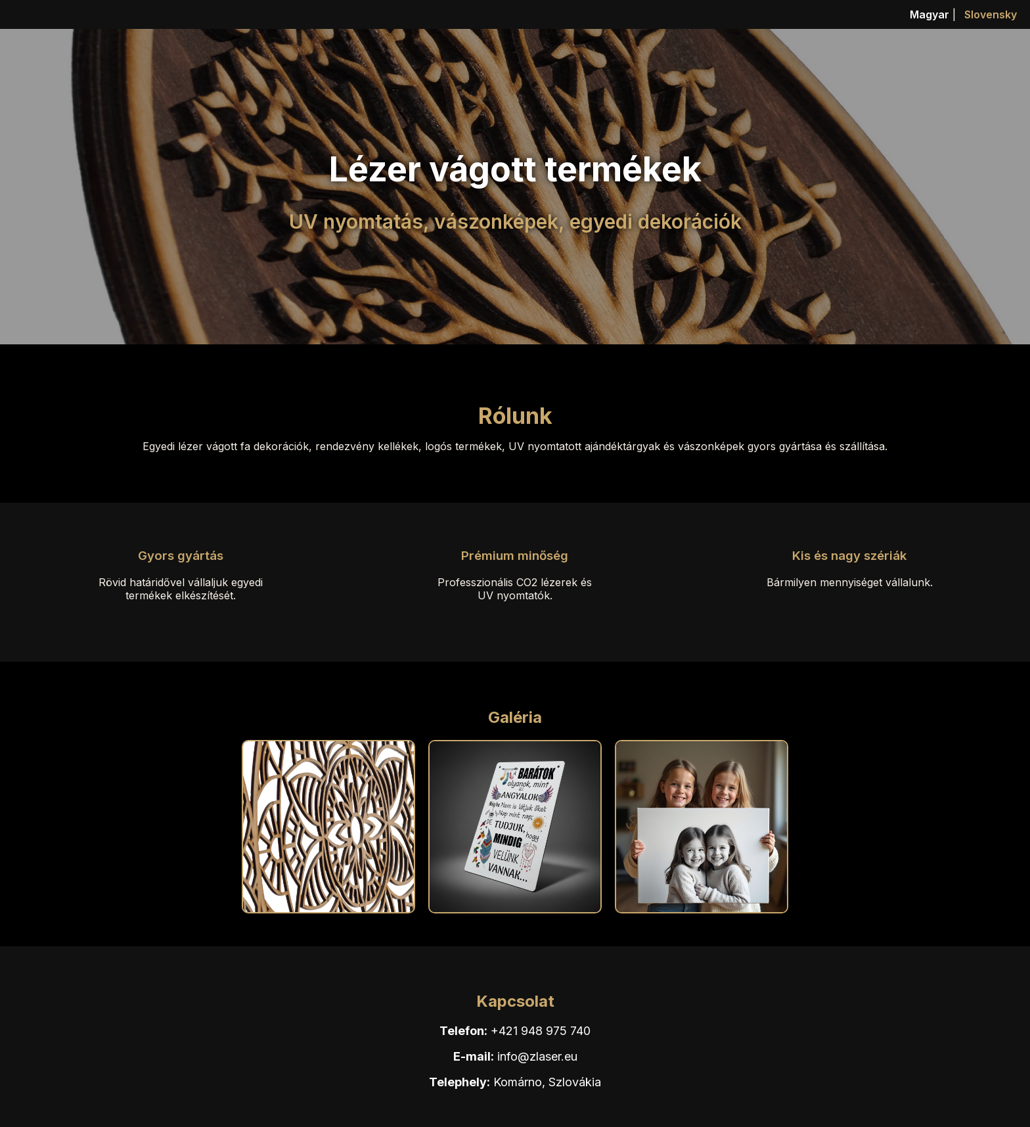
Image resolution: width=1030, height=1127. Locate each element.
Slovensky (990, 14)
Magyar (929, 14)
